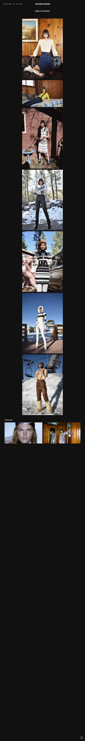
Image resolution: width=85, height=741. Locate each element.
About (14, 4)
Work (17, 4)
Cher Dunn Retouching (7, 4)
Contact (21, 4)
